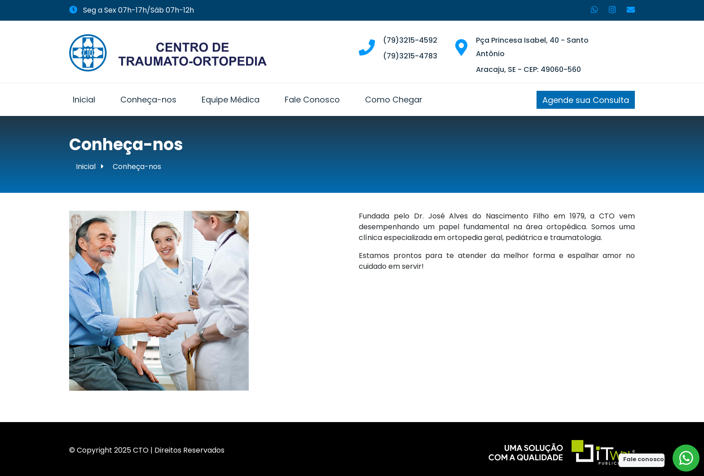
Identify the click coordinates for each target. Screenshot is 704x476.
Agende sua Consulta (585, 100)
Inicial (84, 99)
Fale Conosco (312, 99)
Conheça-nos (148, 99)
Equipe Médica (231, 99)
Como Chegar (393, 99)
